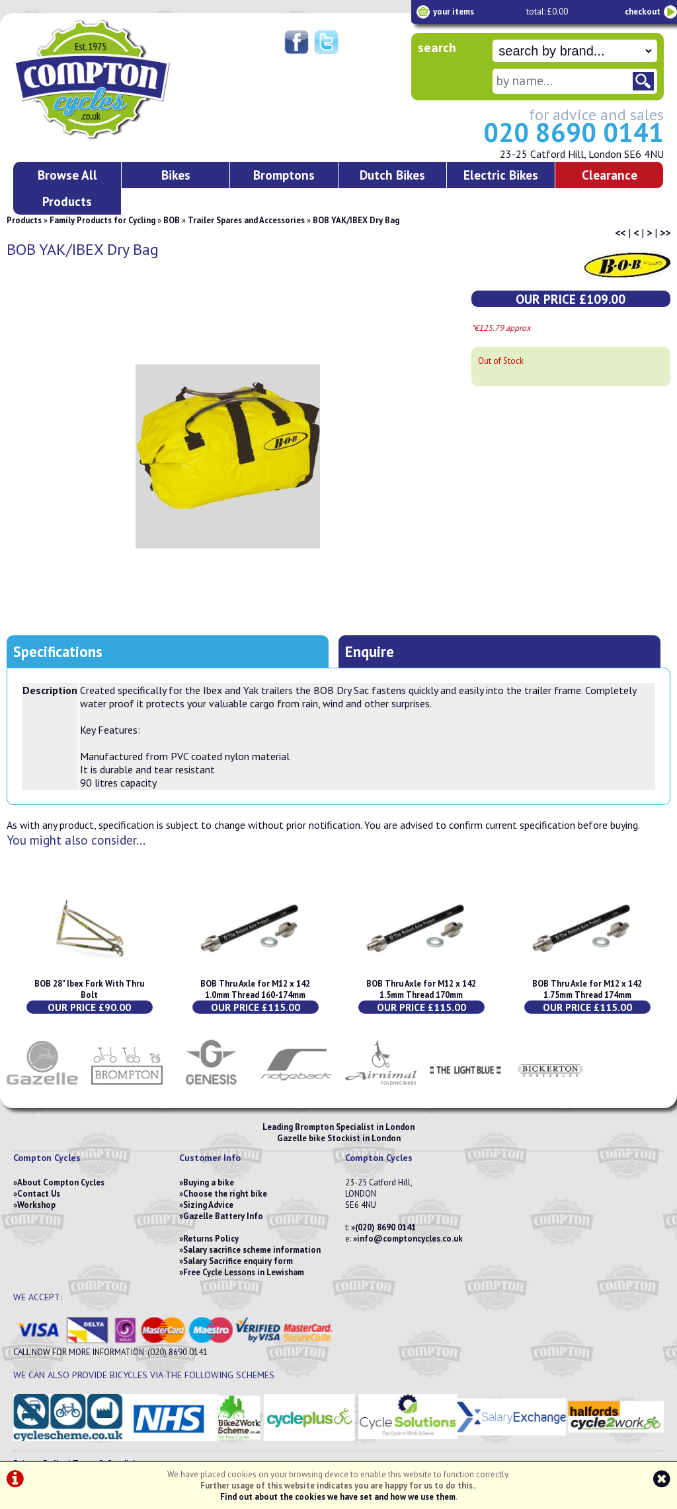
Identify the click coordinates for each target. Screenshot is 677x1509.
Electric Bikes (500, 174)
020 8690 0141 (573, 132)
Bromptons (284, 174)
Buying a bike (208, 1182)
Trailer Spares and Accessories (246, 220)
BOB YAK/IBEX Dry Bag (356, 220)
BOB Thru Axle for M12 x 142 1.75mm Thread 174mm (587, 989)
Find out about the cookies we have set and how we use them (338, 1496)
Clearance (609, 174)
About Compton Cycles (60, 1182)
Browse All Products (67, 187)
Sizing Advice (208, 1205)
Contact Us (38, 1193)
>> (665, 232)
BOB (171, 220)
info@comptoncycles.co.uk (410, 1238)
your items (453, 11)
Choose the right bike (225, 1193)
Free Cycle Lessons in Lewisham (243, 1272)
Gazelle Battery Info (223, 1216)
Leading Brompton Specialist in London (338, 1127)
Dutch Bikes (392, 174)
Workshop (36, 1205)
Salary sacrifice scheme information (252, 1249)
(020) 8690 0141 (385, 1227)
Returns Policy (211, 1238)
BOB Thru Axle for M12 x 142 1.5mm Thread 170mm (421, 989)
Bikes (175, 174)
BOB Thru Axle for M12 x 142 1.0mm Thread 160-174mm (255, 989)
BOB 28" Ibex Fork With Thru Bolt (89, 989)
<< (620, 232)
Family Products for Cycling (102, 220)
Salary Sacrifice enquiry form (238, 1261)
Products (24, 220)
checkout (642, 11)
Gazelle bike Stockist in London (339, 1138)
